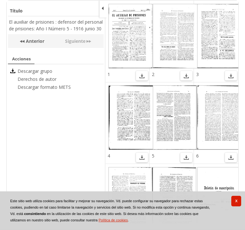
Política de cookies (113, 220)
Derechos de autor (37, 79)
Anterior (34, 41)
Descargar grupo (35, 71)
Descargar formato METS (44, 87)
